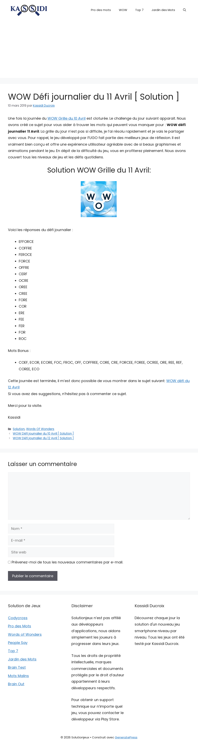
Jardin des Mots (163, 10)
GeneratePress (126, 737)
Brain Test (17, 667)
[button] (184, 10)
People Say (18, 642)
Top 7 (139, 10)
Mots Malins (18, 675)
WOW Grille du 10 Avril (66, 118)
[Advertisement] (99, 50)
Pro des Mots (19, 626)
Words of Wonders (25, 634)
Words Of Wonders (40, 429)
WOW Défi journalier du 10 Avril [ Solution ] (43, 433)
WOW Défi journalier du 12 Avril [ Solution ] (43, 438)
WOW (123, 10)
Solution (19, 429)
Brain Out (16, 683)
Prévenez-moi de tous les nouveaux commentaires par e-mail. (67, 562)
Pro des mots (101, 10)
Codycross (18, 617)
